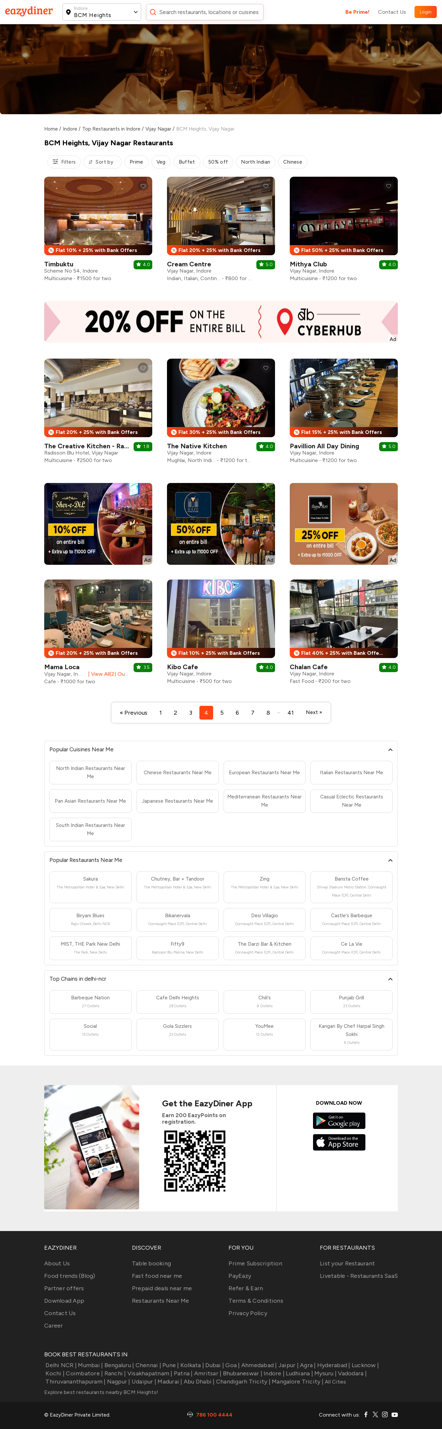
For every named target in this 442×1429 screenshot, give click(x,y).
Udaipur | (143, 1381)
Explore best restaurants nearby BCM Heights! (101, 1392)
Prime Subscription (255, 1263)
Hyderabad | (333, 1365)
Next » (314, 712)
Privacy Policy (248, 1313)
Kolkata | (191, 1365)
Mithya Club (308, 264)
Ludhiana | (299, 1373)
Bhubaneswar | (241, 1373)
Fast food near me (157, 1275)
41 (290, 712)
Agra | (307, 1365)
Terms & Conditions (256, 1300)
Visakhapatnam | (149, 1373)
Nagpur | (117, 1381)
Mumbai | (90, 1365)
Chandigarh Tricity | (242, 1381)
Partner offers (64, 1288)
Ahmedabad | (258, 1365)
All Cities (334, 1382)
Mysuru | (325, 1373)
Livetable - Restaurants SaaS (359, 1275)
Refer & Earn (246, 1288)
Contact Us (392, 12)
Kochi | (54, 1373)
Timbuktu (58, 264)
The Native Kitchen (197, 446)
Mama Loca (62, 667)
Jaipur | (288, 1365)
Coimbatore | (83, 1373)
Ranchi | (114, 1373)
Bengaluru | (118, 1365)
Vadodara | (352, 1373)
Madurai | (169, 1381)
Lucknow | (364, 1365)
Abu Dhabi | (198, 1381)
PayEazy (240, 1275)
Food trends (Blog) (69, 1275)
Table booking (151, 1263)
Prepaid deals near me (162, 1288)
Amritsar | (207, 1373)
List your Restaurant (347, 1263)
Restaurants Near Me (160, 1300)
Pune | (170, 1365)
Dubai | (214, 1365)
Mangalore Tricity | (296, 1381)
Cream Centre (189, 264)
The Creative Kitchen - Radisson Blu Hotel (109, 446)
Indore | (273, 1373)
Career (53, 1325)
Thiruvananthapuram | (74, 1381)
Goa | (232, 1365)
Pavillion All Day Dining (324, 446)
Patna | (183, 1373)
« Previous (133, 712)
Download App (64, 1300)
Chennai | (147, 1365)
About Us (57, 1263)
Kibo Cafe (182, 667)
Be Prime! (357, 12)
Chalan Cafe (309, 667)
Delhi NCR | (60, 1365)
